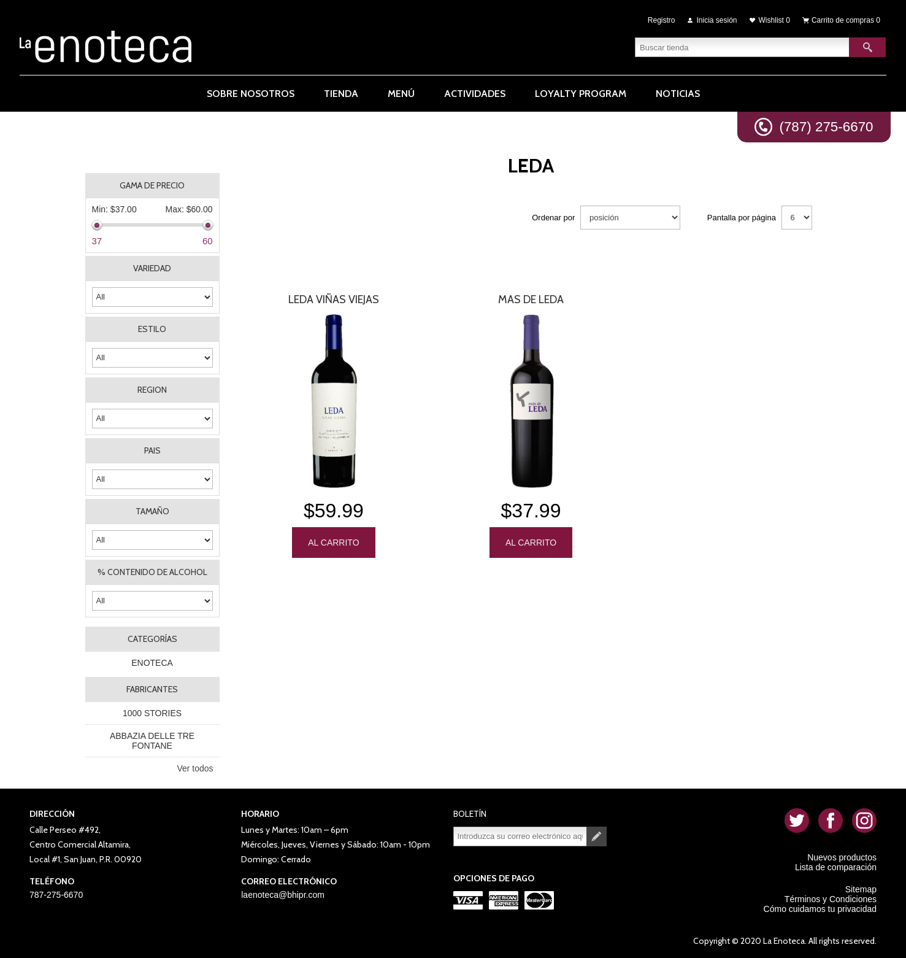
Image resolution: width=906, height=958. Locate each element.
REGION (152, 389)
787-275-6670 (56, 895)
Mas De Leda (531, 299)
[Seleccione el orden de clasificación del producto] (630, 218)
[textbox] (742, 46)
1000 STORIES (152, 713)
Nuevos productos (842, 857)
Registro (661, 19)
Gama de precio (152, 185)
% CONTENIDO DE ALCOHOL (152, 572)
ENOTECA (152, 663)
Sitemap (861, 889)
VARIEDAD (152, 268)
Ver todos (195, 768)
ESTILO (152, 328)
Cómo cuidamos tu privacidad (820, 909)
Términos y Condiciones (831, 899)
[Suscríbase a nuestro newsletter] (520, 836)
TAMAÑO (152, 511)
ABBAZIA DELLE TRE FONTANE (152, 741)
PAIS (152, 450)
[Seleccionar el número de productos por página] (796, 218)
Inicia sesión (717, 19)
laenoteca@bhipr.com (282, 895)
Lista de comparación (836, 867)
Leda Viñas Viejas (333, 299)
